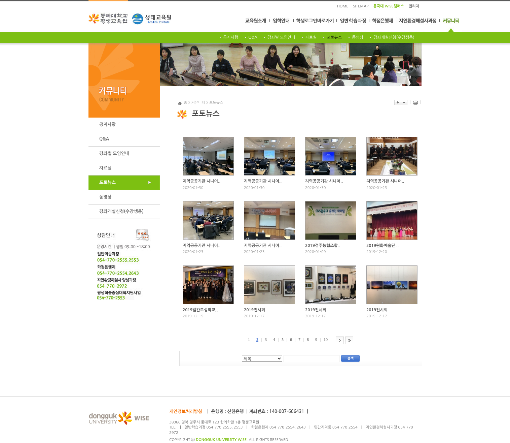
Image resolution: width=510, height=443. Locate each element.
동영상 (357, 37)
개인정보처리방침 (185, 411)
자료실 (311, 37)
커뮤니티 (451, 24)
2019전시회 (254, 310)
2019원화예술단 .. (382, 246)
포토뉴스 (334, 37)
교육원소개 (257, 24)
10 (326, 339)
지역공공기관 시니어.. (201, 181)
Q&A (252, 37)
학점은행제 (382, 24)
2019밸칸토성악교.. (200, 310)
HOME (343, 6)
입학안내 (282, 24)
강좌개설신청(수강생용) (393, 37)
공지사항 (230, 37)
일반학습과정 (353, 24)
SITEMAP (361, 6)
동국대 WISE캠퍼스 (388, 6)
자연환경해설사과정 (418, 24)
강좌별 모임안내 (281, 37)
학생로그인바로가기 (315, 24)
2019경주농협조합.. (322, 246)
